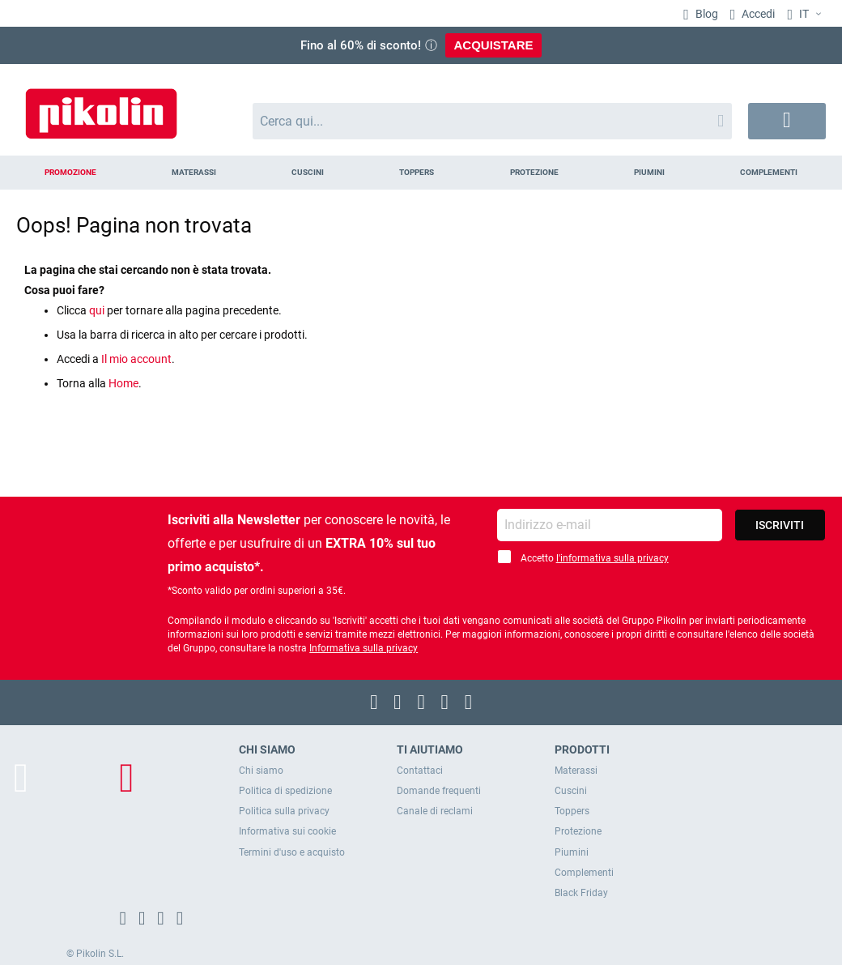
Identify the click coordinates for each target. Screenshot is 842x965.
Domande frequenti (439, 790)
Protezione (578, 831)
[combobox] (493, 121)
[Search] (720, 121)
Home (123, 383)
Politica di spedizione (285, 790)
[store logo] (101, 105)
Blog (705, 13)
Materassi (576, 770)
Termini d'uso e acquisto (292, 852)
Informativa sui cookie (287, 831)
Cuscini (571, 790)
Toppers (572, 811)
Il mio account (136, 358)
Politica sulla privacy (284, 811)
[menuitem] (70, 173)
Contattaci (420, 770)
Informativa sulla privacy (363, 648)
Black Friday (581, 893)
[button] (806, 14)
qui (96, 310)
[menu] (421, 173)
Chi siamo (261, 770)
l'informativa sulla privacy (612, 558)
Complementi (584, 872)
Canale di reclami (435, 811)
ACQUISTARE (493, 45)
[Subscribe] (780, 525)
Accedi (757, 13)
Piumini (572, 852)
